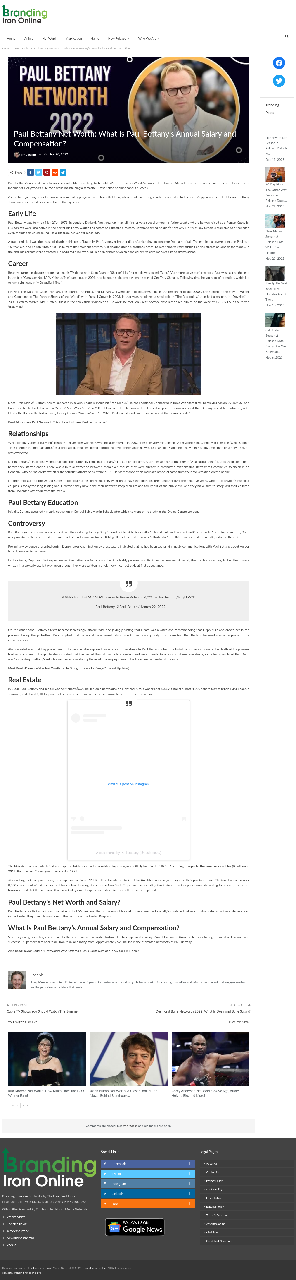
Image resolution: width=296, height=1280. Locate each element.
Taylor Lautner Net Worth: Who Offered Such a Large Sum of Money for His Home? (81, 951)
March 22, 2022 (153, 607)
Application (74, 38)
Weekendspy (16, 1217)
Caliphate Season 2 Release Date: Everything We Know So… (275, 340)
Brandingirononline (15, 1196)
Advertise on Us (215, 1223)
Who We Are (147, 38)
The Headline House (61, 1196)
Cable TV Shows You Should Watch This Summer (43, 1011)
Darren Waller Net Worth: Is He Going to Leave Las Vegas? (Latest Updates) (77, 668)
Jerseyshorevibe (18, 1231)
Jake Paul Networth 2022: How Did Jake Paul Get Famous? (66, 422)
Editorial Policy (215, 1206)
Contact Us (212, 1172)
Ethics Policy (213, 1198)
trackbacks (130, 1126)
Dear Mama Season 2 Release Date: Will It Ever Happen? (274, 242)
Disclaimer (212, 1232)
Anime (28, 38)
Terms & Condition (217, 1215)
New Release (117, 38)
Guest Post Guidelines (219, 1241)
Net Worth (49, 38)
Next (26, 1105)
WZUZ (11, 1245)
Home (11, 38)
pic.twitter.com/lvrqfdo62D (174, 597)
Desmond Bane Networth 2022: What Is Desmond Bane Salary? (203, 1011)
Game (95, 38)
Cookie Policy (214, 1189)
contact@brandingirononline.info (21, 1272)
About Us (211, 1163)
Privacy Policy (214, 1180)
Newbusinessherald (20, 1238)
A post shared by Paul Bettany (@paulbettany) (128, 853)
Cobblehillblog (17, 1224)
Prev (14, 1105)
